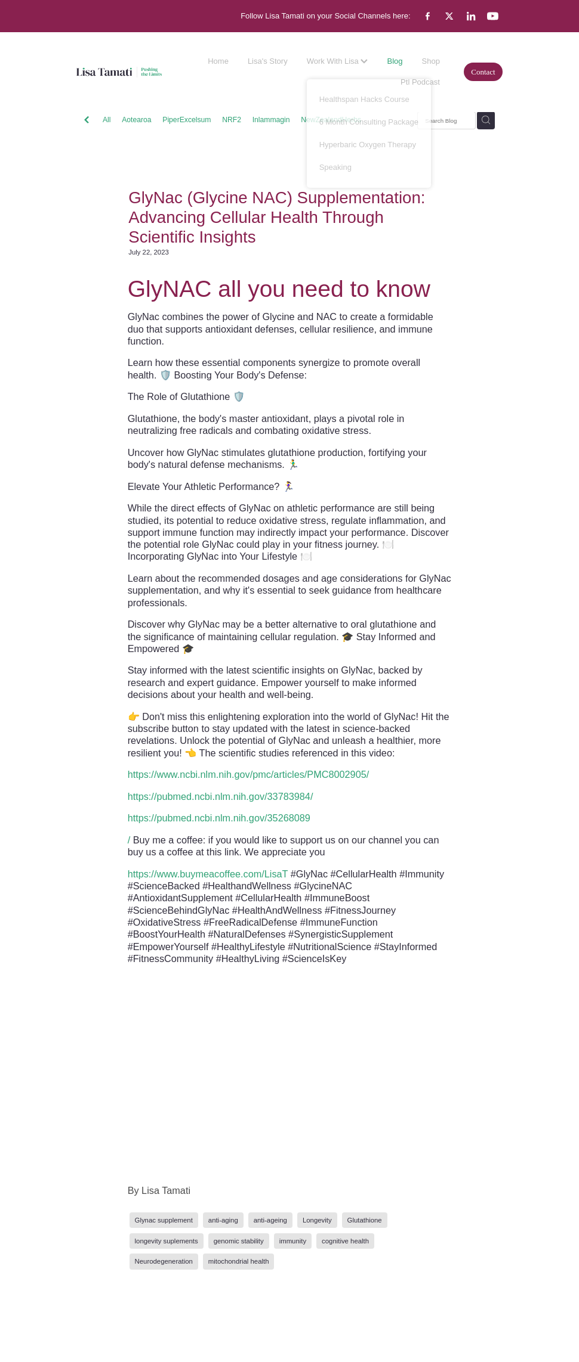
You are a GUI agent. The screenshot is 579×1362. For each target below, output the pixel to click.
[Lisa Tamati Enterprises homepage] (119, 72)
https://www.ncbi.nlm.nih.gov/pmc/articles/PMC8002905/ (248, 774)
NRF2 (231, 120)
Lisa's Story (268, 61)
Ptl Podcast (420, 81)
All (107, 120)
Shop (431, 61)
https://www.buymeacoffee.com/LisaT (208, 873)
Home (218, 61)
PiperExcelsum (186, 120)
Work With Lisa (337, 61)
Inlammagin (271, 120)
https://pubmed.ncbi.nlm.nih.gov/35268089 (219, 817)
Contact (483, 71)
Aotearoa (136, 120)
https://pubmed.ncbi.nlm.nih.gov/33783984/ (220, 796)
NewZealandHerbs (331, 120)
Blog (394, 61)
